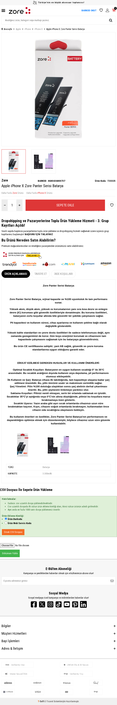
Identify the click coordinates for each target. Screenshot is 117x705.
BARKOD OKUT (89, 10)
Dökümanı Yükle (10, 553)
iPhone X (39, 29)
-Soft (41, 701)
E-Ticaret (49, 701)
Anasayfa (7, 29)
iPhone (28, 29)
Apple (18, 29)
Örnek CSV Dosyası (13, 532)
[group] (58, 89)
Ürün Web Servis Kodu (19, 523)
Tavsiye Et (41, 274)
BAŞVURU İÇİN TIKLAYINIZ (38, 234)
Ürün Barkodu (15, 519)
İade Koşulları (63, 274)
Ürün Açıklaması (16, 274)
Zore (5, 180)
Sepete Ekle (65, 205)
